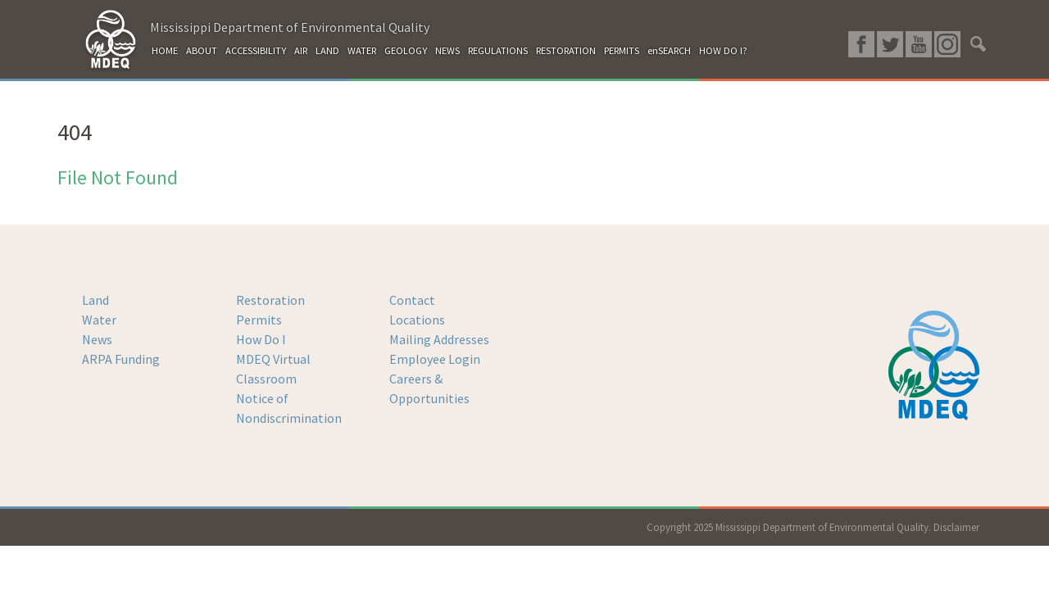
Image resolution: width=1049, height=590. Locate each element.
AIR (300, 50)
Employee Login (434, 359)
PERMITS (621, 50)
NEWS (447, 50)
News (97, 339)
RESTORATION (566, 50)
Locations (417, 319)
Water (99, 319)
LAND (327, 50)
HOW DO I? (723, 50)
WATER (361, 50)
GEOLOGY (405, 50)
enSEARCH (669, 50)
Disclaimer (956, 526)
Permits (259, 319)
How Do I (261, 339)
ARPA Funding (121, 359)
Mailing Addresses (439, 339)
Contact (412, 300)
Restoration (270, 300)
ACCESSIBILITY (255, 50)
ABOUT (201, 50)
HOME (165, 50)
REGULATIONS (498, 50)
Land (95, 300)
